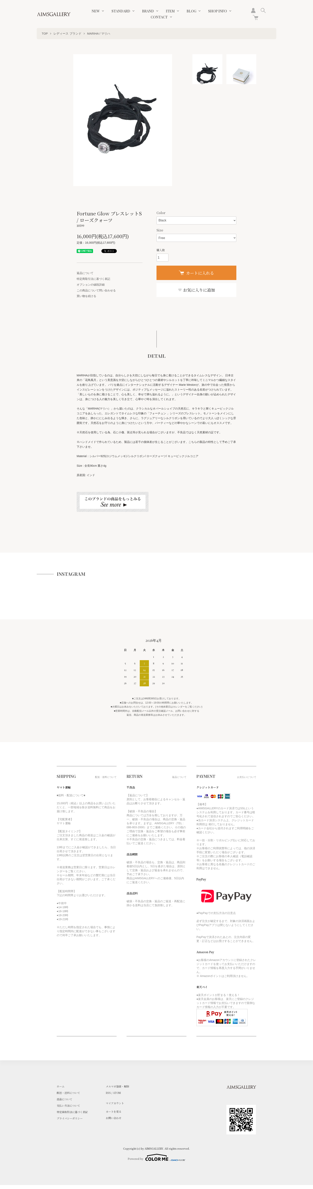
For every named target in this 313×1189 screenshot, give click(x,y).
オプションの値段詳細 (91, 284)
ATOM (117, 1093)
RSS (108, 1093)
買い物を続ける (86, 296)
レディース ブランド (67, 33)
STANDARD (121, 11)
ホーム (60, 1086)
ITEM (170, 11)
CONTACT (159, 17)
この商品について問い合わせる (96, 290)
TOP (45, 33)
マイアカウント (115, 1103)
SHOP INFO (217, 11)
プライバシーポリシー (70, 1118)
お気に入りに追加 (196, 290)
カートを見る (113, 1111)
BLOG (191, 11)
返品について (85, 273)
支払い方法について (68, 1105)
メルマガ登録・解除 (117, 1086)
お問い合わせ (113, 1118)
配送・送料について (68, 1093)
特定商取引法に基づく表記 (93, 278)
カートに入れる (196, 273)
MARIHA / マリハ (98, 33)
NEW (96, 11)
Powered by (156, 1157)
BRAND (148, 11)
